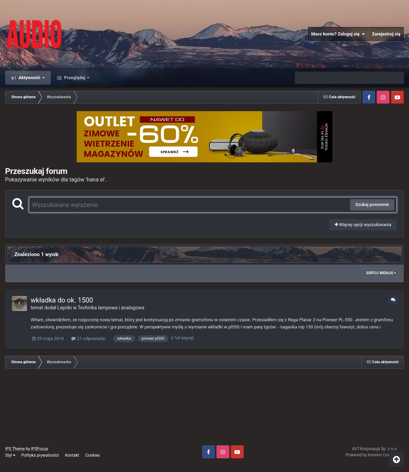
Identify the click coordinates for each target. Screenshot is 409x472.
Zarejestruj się (386, 33)
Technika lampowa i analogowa (111, 307)
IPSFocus (39, 448)
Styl (10, 455)
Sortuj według (381, 273)
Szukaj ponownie (372, 204)
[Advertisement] (204, 409)
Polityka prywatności (40, 455)
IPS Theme (15, 448)
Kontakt (72, 455)
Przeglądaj (75, 77)
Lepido (65, 307)
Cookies (92, 455)
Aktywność (29, 77)
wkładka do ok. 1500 (62, 300)
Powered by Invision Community (375, 455)
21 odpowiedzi (88, 338)
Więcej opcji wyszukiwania (363, 224)
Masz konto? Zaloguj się (338, 34)
